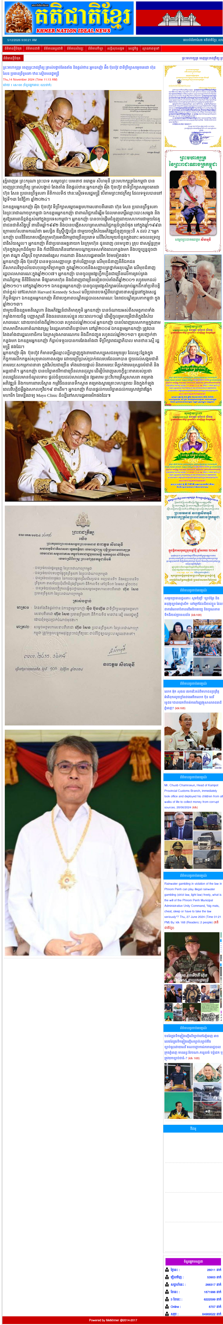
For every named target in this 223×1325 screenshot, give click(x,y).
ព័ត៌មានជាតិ (33, 48)
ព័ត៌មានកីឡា (95, 48)
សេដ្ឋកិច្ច (133, 48)
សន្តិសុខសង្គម (115, 48)
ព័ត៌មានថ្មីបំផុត (13, 48)
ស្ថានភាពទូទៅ (150, 48)
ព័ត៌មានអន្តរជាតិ (53, 48)
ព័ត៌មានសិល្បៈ (75, 48)
